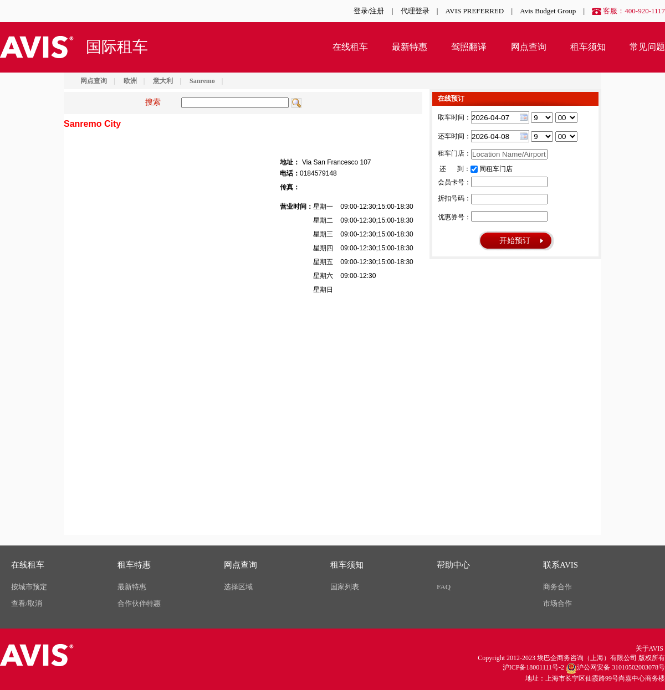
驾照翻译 (469, 47)
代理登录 (415, 11)
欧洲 (130, 81)
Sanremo (202, 81)
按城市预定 (29, 587)
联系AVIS (560, 564)
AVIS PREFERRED (475, 11)
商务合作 (557, 587)
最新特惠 (409, 47)
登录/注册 (369, 11)
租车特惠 (134, 564)
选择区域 (238, 587)
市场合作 (557, 603)
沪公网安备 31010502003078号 (615, 668)
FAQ (444, 587)
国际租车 (117, 46)
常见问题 (647, 47)
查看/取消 (26, 603)
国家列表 (344, 587)
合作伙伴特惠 (139, 603)
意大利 (163, 81)
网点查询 (528, 47)
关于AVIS (649, 648)
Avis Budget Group (548, 11)
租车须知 (588, 47)
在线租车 (350, 47)
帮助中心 (453, 564)
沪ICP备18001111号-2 (533, 667)
